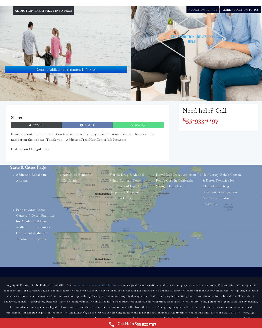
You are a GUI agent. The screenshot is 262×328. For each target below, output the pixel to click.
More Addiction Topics (240, 9)
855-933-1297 (200, 120)
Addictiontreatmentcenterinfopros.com (97, 285)
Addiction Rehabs (202, 9)
